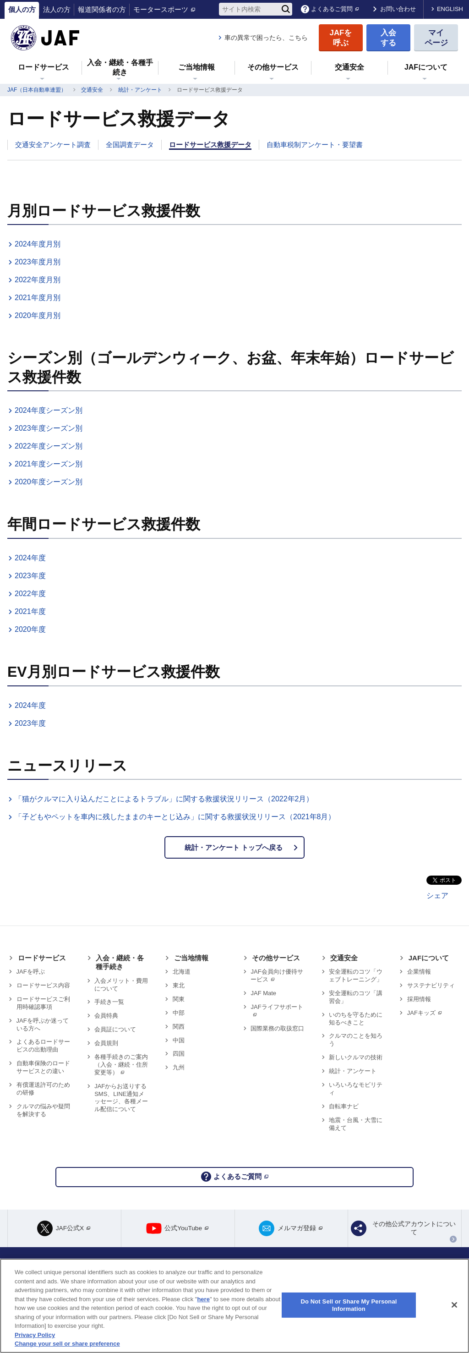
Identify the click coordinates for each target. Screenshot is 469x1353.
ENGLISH (450, 8)
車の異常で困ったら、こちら (266, 37)
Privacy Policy (35, 1334)
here (203, 1299)
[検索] (285, 9)
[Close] (454, 1305)
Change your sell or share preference (67, 1343)
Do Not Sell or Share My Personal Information (348, 1305)
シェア (437, 899)
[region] (234, 1306)
